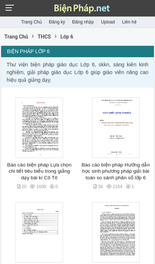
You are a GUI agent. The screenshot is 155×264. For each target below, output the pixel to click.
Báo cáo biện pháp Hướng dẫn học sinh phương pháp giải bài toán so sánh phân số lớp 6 (115, 171)
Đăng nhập (83, 22)
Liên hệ (129, 22)
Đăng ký (57, 22)
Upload (108, 22)
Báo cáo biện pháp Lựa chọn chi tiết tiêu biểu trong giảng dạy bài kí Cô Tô (39, 171)
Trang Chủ (31, 22)
